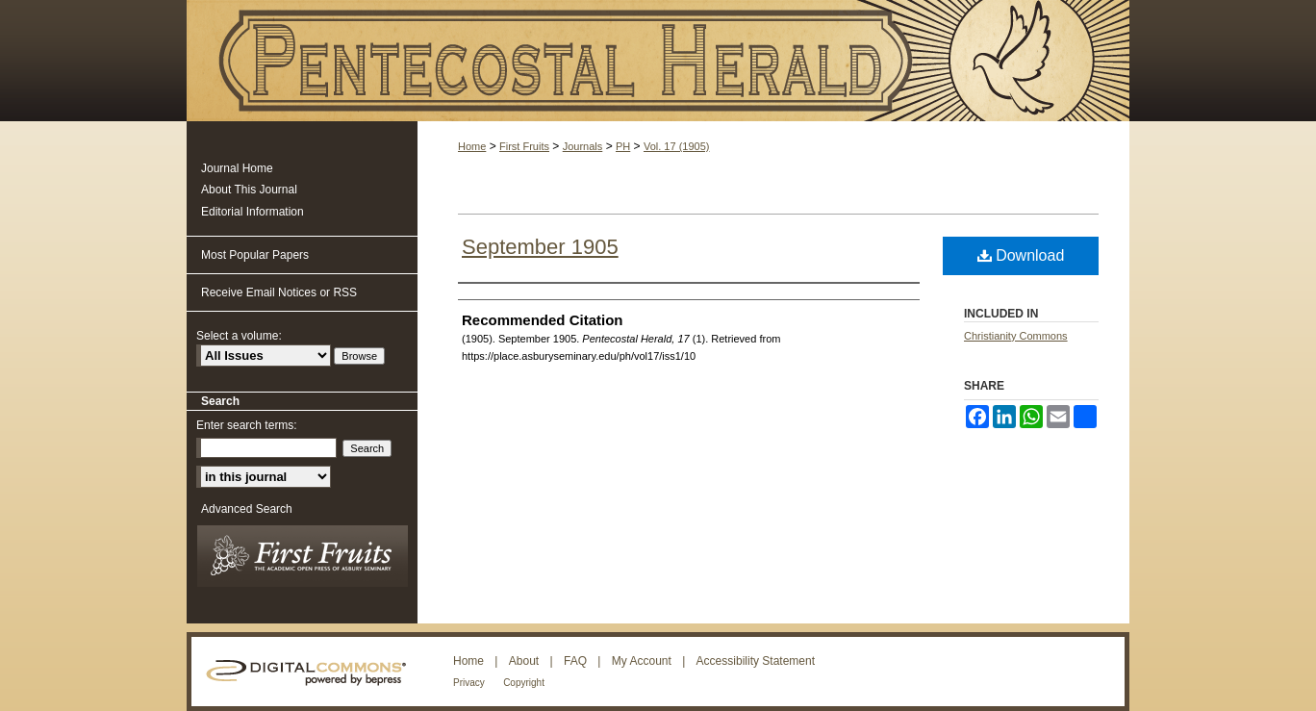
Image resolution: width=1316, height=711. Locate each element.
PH (623, 146)
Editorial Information (252, 211)
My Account (641, 661)
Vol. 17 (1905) (677, 146)
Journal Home (237, 168)
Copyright (523, 682)
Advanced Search (246, 509)
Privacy (469, 682)
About (524, 661)
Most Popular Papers (255, 255)
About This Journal (249, 189)
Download (1021, 255)
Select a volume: (239, 336)
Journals (583, 146)
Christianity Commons (1016, 336)
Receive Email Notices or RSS (279, 292)
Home (472, 146)
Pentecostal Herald (658, 60)
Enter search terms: (246, 425)
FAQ (575, 661)
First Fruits (524, 146)
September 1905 (540, 247)
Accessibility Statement (755, 661)
